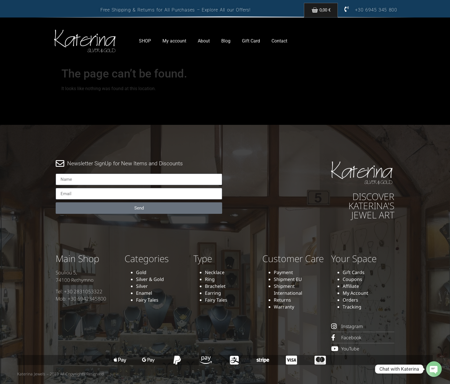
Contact (279, 41)
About (204, 41)
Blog (225, 41)
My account (174, 41)
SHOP (145, 41)
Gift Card (251, 41)
